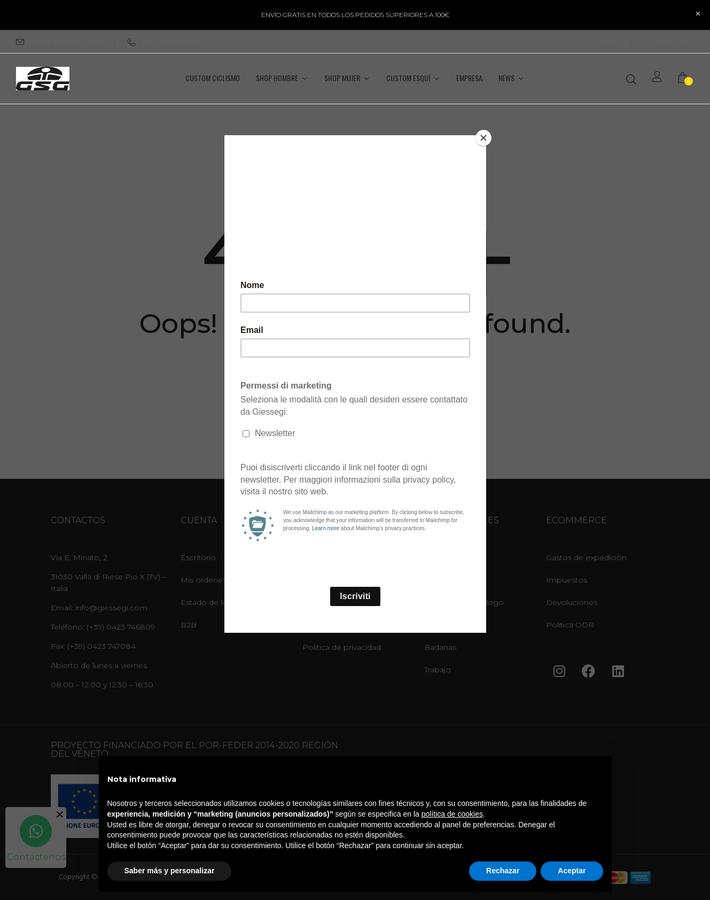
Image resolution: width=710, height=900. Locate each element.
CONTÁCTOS (670, 41)
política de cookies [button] (452, 814)
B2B (610, 41)
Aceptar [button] (572, 870)
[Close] (483, 138)
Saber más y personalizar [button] (169, 870)
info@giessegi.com (65, 41)
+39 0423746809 (165, 41)
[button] (686, 79)
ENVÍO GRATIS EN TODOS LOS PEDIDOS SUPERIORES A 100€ (355, 15)
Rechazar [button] (502, 870)
